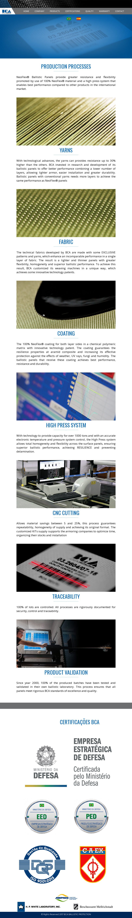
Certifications (72, 11)
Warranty (104, 11)
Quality (90, 11)
